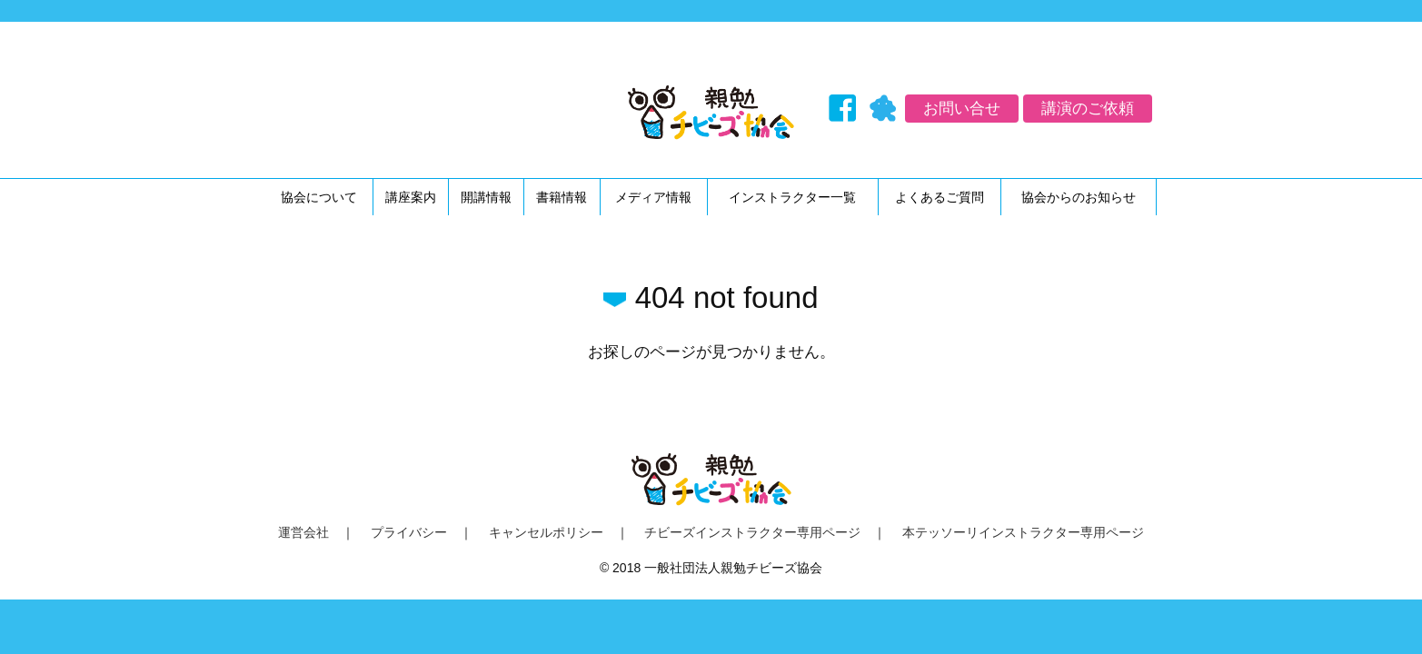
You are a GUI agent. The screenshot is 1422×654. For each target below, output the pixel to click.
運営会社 (303, 532)
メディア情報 (653, 197)
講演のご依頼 (1087, 108)
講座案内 (410, 197)
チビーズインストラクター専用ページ (752, 532)
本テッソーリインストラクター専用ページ (1023, 532)
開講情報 (486, 197)
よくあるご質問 (939, 197)
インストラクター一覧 (792, 197)
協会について (319, 197)
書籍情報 (561, 197)
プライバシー (409, 532)
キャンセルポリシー (546, 532)
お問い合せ (961, 108)
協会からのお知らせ (1078, 197)
